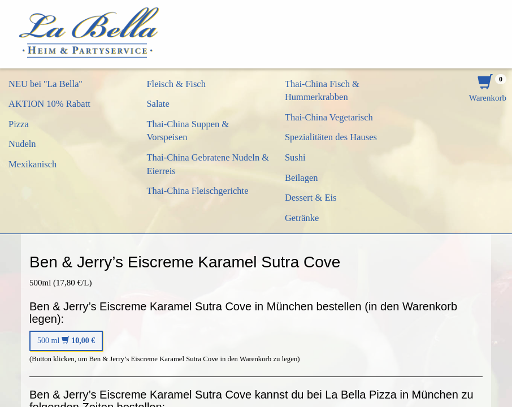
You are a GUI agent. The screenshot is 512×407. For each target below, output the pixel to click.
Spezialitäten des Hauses (331, 137)
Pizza (18, 124)
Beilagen (301, 177)
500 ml (66, 340)
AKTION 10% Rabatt (49, 103)
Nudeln (22, 143)
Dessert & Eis (311, 197)
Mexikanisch (32, 164)
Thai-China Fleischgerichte (197, 190)
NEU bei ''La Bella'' (45, 84)
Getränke (302, 218)
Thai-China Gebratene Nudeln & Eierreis (207, 164)
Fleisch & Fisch (176, 84)
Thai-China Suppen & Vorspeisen (187, 131)
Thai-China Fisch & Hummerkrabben (322, 91)
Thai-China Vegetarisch (329, 117)
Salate (157, 103)
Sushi (295, 157)
